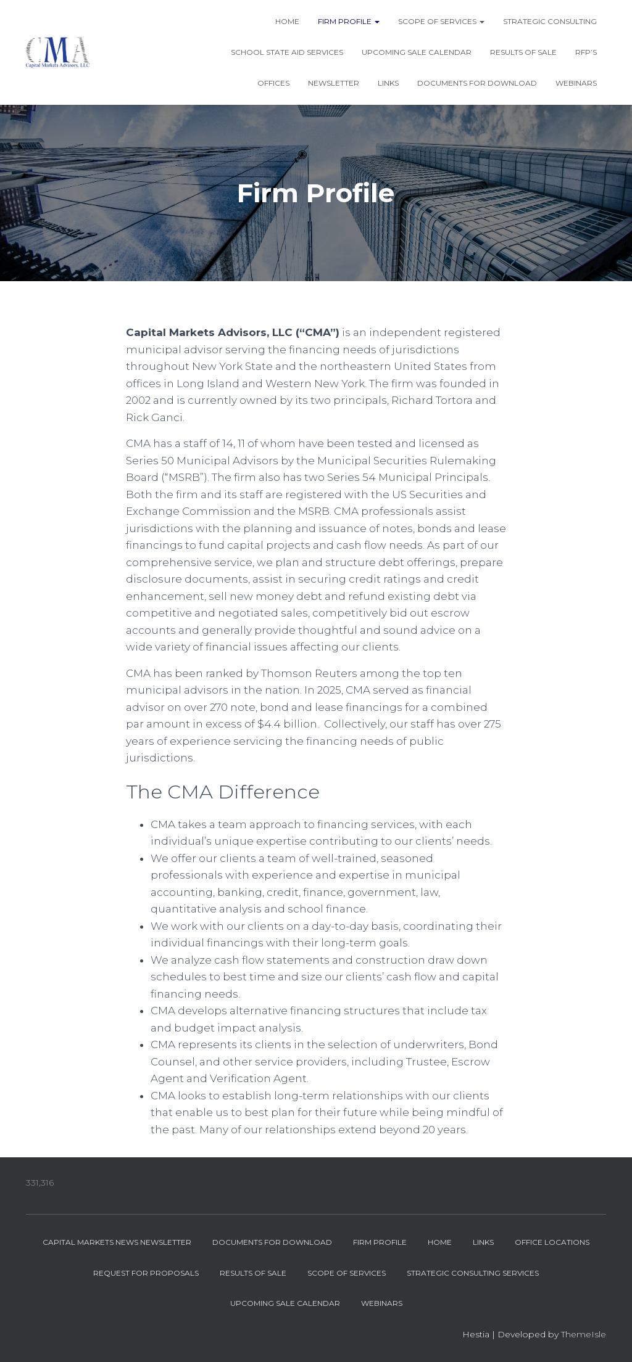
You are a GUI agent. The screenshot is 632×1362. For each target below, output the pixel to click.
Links (388, 83)
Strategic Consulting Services (473, 1273)
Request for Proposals (146, 1273)
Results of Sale (523, 52)
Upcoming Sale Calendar (417, 52)
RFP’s (586, 52)
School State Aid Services (287, 52)
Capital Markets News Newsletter (117, 1242)
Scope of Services (441, 21)
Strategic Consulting (550, 21)
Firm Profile (349, 21)
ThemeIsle (583, 1334)
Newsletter (333, 83)
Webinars (576, 83)
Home (287, 21)
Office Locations (552, 1242)
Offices (273, 83)
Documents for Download (477, 83)
